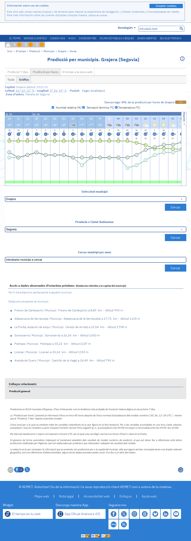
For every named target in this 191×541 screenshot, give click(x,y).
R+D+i (71, 38)
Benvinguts (127, 27)
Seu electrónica (171, 38)
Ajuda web (149, 496)
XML (181, 102)
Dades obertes (147, 38)
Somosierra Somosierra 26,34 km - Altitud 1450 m (57, 335)
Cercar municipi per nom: (94, 252)
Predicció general (19, 391)
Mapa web (41, 496)
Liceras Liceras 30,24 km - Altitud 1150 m (52, 352)
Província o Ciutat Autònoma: (94, 222)
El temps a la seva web (77, 72)
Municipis (49, 51)
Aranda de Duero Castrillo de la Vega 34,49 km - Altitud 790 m (64, 360)
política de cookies (98, 15)
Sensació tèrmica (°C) (99, 107)
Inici (10, 51)
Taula (11, 79)
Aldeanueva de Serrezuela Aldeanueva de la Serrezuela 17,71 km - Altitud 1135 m (77, 318)
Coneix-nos (57, 38)
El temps (14, 38)
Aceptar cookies (166, 5)
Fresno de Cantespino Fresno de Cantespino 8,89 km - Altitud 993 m (69, 310)
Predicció (34, 51)
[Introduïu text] (158, 28)
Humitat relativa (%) (68, 107)
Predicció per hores (45, 72)
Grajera (62, 51)
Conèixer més (87, 38)
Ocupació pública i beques (117, 38)
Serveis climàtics (35, 38)
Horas (73, 51)
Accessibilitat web (97, 496)
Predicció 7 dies (17, 72)
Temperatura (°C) (129, 107)
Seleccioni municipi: (94, 191)
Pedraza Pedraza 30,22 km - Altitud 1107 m (53, 343)
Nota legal (66, 496)
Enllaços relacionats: (23, 384)
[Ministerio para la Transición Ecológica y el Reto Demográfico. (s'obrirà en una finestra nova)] (25, 29)
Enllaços (126, 496)
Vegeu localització (93, 90)
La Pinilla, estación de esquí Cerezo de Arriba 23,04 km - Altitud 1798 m (71, 327)
